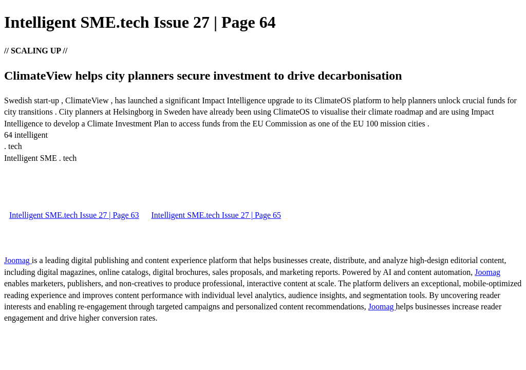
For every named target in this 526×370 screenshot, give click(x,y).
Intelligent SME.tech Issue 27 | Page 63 (74, 215)
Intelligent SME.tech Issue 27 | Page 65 (216, 215)
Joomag (18, 260)
